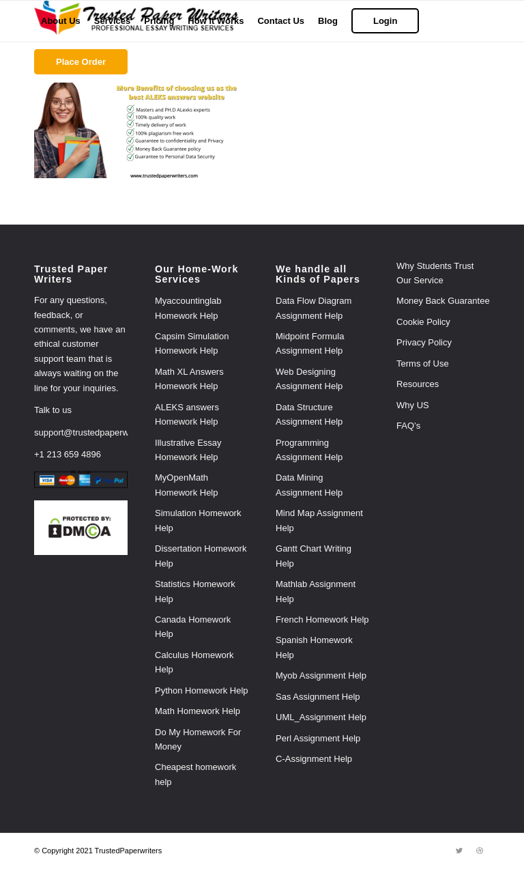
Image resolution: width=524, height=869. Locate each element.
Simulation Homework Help (198, 520)
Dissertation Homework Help (200, 555)
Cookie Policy (423, 322)
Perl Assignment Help (318, 738)
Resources (417, 384)
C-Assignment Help (314, 759)
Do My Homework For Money (198, 739)
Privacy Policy (424, 342)
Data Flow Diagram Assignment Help (313, 308)
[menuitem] (60, 21)
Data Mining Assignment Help (309, 484)
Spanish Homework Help (314, 647)
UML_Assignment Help (321, 717)
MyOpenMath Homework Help (186, 484)
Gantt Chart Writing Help (313, 555)
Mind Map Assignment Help (319, 520)
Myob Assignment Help (321, 675)
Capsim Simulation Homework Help (192, 343)
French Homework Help (322, 619)
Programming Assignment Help (309, 450)
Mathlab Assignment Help (315, 591)
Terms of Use (422, 363)
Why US (412, 405)
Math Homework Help (197, 711)
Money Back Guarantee (443, 301)
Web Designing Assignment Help (309, 379)
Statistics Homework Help (195, 591)
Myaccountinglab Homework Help (188, 308)
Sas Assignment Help (318, 697)
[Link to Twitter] (459, 850)
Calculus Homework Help (194, 662)
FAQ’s (408, 426)
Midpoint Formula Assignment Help (310, 343)
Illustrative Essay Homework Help (188, 450)
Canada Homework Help (193, 626)
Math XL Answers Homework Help (189, 379)
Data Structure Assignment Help (309, 414)
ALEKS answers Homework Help (187, 414)
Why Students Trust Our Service (435, 273)
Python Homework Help (201, 690)
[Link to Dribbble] (479, 850)
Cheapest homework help (195, 774)
